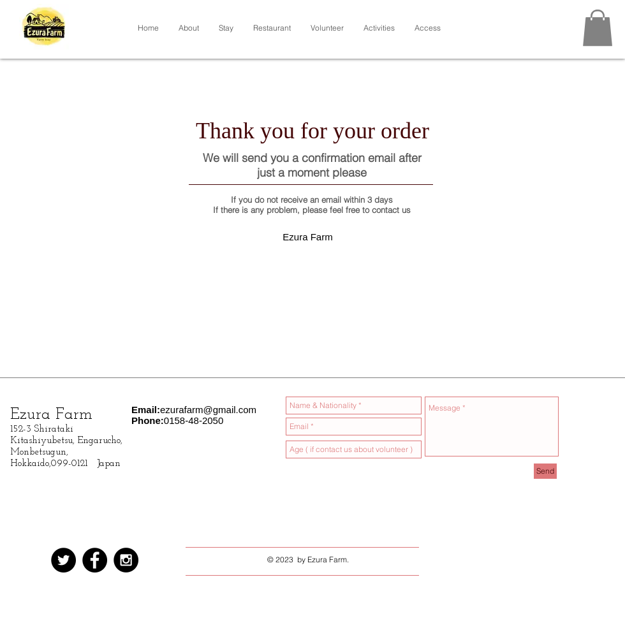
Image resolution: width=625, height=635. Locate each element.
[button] (597, 28)
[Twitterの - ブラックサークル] (63, 560)
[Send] (545, 471)
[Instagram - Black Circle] (126, 560)
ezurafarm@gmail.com (208, 409)
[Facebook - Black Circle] (94, 560)
